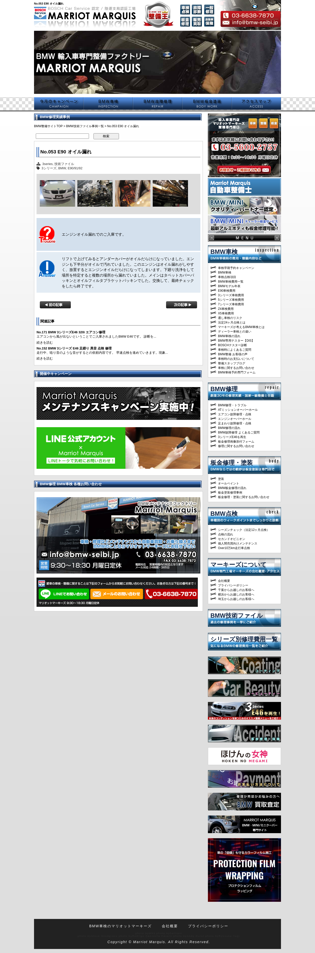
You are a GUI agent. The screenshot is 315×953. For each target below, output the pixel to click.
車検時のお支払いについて (236, 359)
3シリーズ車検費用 (231, 295)
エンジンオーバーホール (234, 419)
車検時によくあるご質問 (234, 349)
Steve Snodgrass (104, 936)
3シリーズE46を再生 (232, 437)
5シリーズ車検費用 (231, 300)
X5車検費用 (226, 313)
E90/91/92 (75, 168)
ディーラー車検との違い (234, 331)
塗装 (221, 479)
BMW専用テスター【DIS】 (236, 340)
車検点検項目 (227, 277)
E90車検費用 (226, 290)
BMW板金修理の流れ (232, 488)
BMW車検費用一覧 (230, 281)
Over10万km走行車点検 (234, 548)
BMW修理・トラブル (232, 405)
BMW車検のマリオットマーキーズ (120, 926)
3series (47, 164)
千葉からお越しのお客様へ (236, 590)
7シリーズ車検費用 (231, 304)
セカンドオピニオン (231, 539)
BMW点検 (224, 513)
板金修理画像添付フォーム (236, 441)
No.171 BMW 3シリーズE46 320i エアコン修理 (71, 332)
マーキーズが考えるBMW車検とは (241, 327)
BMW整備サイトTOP (48, 126)
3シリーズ (49, 168)
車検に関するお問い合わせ (236, 368)
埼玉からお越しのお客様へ (236, 599)
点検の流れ (225, 534)
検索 (106, 136)
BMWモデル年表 (229, 286)
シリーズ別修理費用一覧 (244, 639)
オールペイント (228, 483)
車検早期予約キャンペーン (236, 268)
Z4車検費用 (226, 309)
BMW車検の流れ (229, 336)
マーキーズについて (238, 564)
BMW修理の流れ (229, 428)
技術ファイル (64, 164)
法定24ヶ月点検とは (231, 322)
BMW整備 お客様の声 (232, 354)
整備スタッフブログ (231, 363)
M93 (152, 933)
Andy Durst (195, 936)
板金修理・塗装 (231, 462)
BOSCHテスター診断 (232, 345)
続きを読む (45, 342)
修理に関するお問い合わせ (236, 446)
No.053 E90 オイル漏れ (65, 151)
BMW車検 (224, 251)
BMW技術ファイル (236, 615)
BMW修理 (224, 389)
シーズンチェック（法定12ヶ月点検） (244, 530)
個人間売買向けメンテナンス (237, 543)
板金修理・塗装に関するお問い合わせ (243, 497)
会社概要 (224, 581)
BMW (62, 168)
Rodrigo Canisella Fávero (152, 936)
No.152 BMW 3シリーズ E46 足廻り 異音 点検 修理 (74, 348)
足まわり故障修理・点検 (234, 423)
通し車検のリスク (230, 318)
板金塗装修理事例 (230, 492)
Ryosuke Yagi (229, 936)
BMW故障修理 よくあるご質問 (239, 432)
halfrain (176, 933)
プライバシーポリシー (233, 585)
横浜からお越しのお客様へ (236, 594)
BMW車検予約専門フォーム (237, 372)
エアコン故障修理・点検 (234, 414)
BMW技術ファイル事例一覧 (85, 126)
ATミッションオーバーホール (238, 410)
